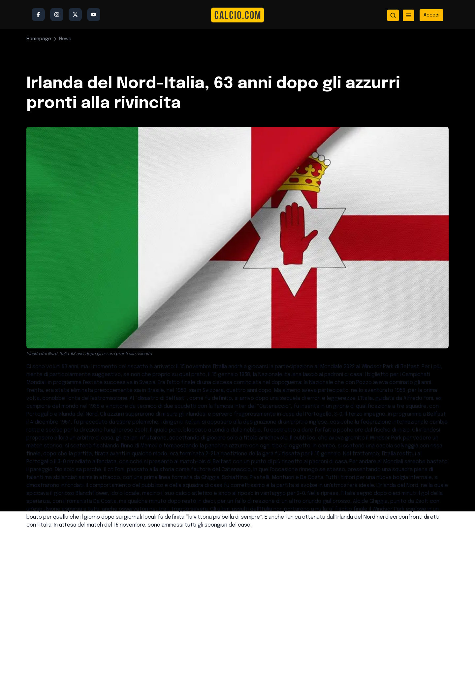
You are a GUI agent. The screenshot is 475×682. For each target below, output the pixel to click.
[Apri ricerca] (393, 15)
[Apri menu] (408, 15)
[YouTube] (93, 14)
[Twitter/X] (75, 14)
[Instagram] (56, 14)
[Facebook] (38, 14)
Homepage (38, 39)
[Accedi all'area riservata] (431, 15)
